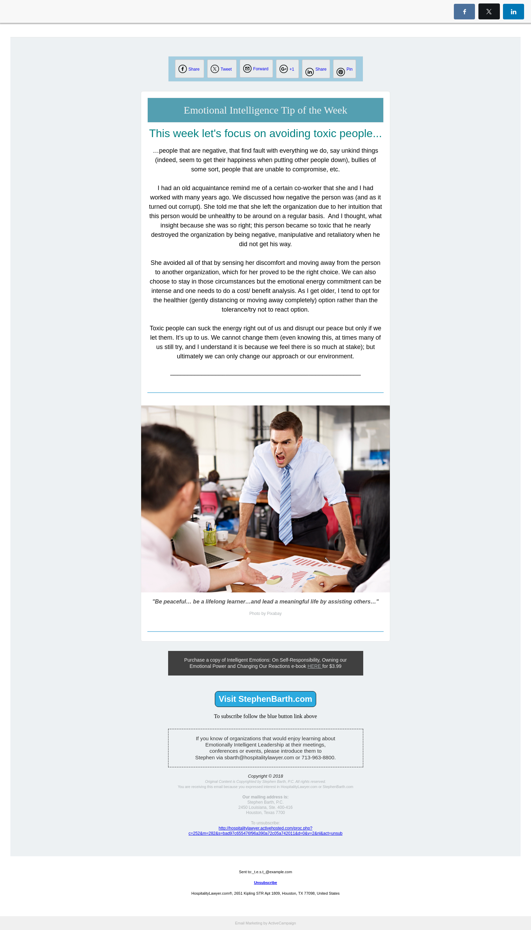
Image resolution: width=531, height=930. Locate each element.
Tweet (226, 69)
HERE (315, 666)
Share (194, 69)
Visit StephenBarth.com (265, 699)
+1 (292, 69)
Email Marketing (248, 923)
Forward (260, 68)
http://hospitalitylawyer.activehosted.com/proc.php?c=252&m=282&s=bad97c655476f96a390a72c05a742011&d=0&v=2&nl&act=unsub (265, 831)
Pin (350, 69)
